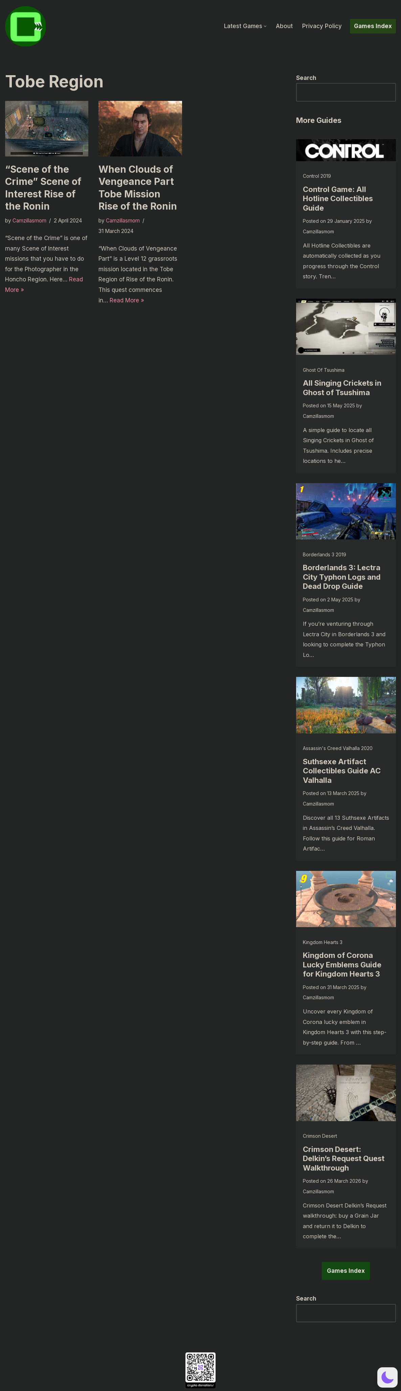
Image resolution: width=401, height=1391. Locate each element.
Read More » (127, 300)
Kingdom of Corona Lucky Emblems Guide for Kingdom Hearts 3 (342, 964)
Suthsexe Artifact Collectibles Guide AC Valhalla (342, 771)
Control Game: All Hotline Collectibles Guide (338, 198)
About (284, 26)
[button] (265, 26)
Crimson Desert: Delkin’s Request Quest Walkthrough (343, 1158)
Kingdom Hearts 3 (322, 942)
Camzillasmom (29, 220)
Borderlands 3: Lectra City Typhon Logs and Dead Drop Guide (342, 577)
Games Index (373, 26)
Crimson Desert (320, 1136)
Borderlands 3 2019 (324, 554)
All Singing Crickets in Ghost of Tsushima (342, 388)
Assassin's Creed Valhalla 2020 (338, 748)
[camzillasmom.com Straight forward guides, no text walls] (25, 26)
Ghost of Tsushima (323, 370)
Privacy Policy (322, 26)
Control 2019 (317, 176)
